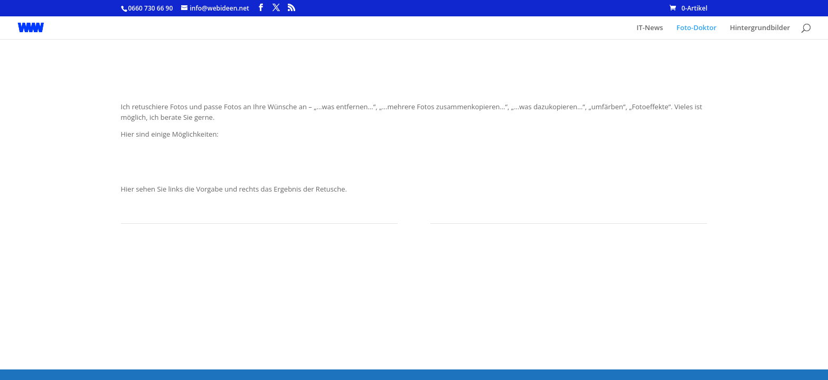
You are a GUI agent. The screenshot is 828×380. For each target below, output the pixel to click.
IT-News (650, 28)
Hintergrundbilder (760, 28)
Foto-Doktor (696, 28)
